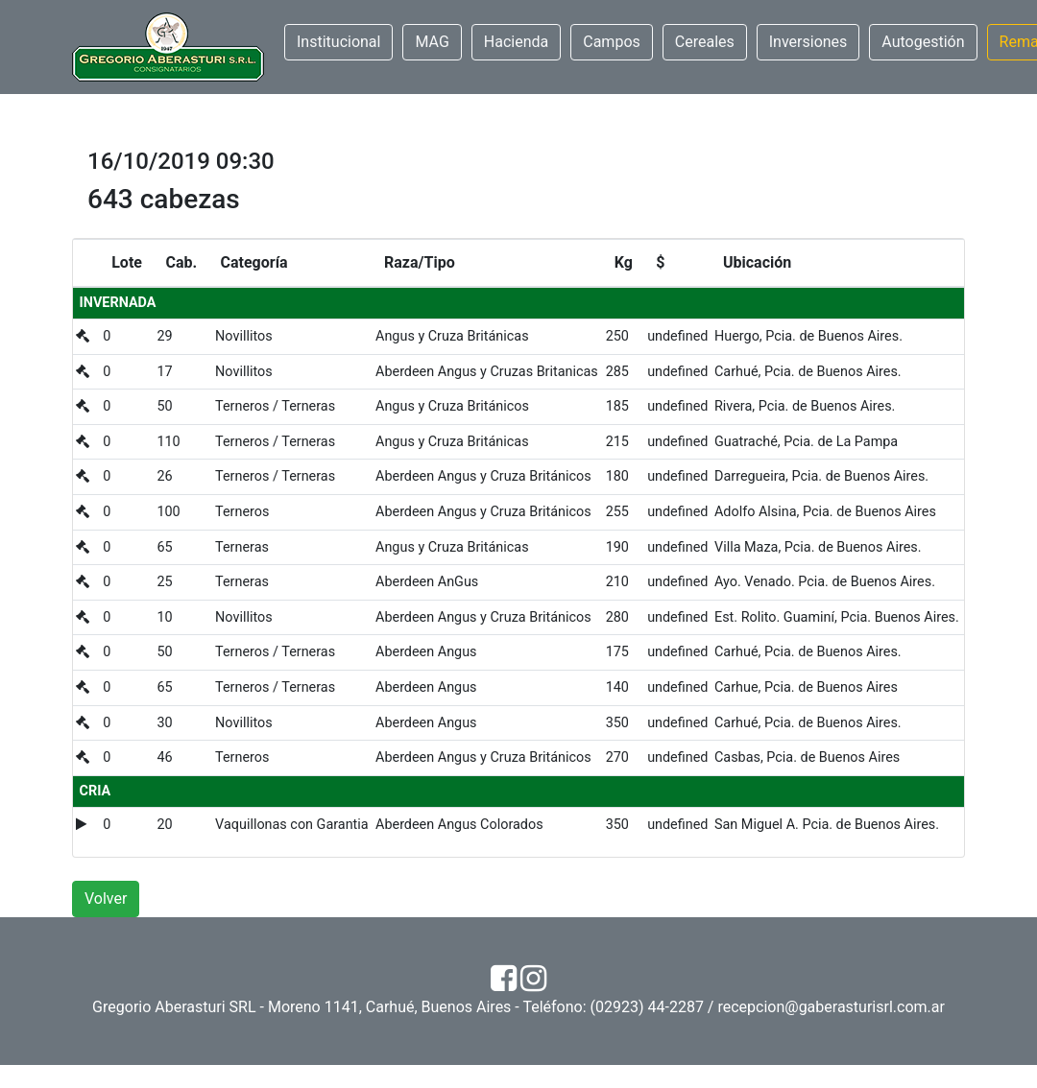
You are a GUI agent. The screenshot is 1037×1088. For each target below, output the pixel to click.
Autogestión (922, 42)
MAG (431, 42)
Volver (105, 898)
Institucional (338, 42)
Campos (611, 42)
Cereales (705, 42)
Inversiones (808, 42)
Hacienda (516, 42)
